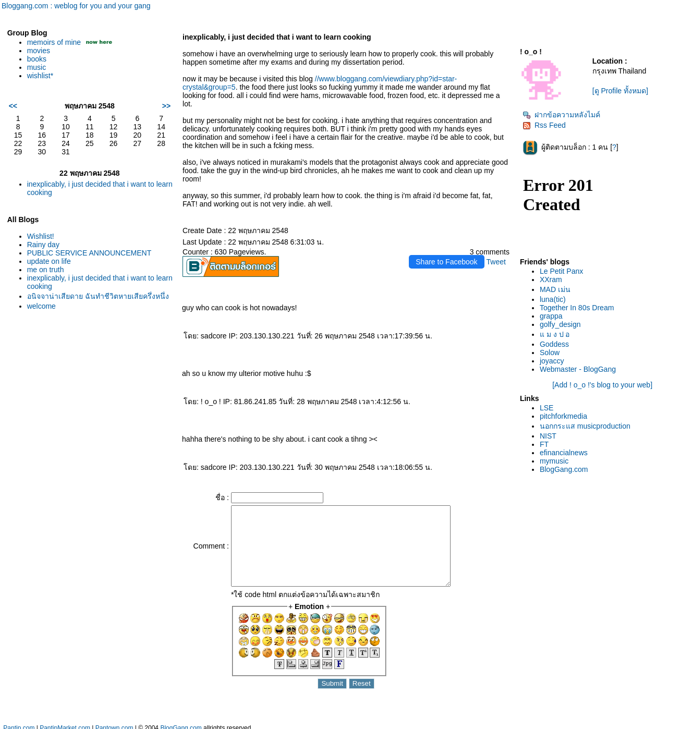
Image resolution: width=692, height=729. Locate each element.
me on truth (45, 269)
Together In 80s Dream (577, 307)
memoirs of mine (54, 42)
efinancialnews (564, 452)
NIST (548, 436)
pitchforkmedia (563, 416)
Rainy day (43, 244)
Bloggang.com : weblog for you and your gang (76, 6)
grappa (551, 316)
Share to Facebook (446, 262)
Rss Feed (544, 125)
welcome (41, 306)
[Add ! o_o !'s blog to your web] (602, 385)
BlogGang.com (564, 469)
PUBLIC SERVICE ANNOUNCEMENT (89, 253)
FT (544, 444)
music (36, 67)
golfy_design (560, 324)
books (36, 59)
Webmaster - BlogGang (578, 369)
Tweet (496, 262)
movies (38, 50)
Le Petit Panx (561, 271)
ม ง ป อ (555, 334)
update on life (49, 261)
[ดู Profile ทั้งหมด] (620, 91)
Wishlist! (40, 236)
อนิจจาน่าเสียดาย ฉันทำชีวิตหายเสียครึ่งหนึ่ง (98, 296)
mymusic (554, 461)
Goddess (554, 344)
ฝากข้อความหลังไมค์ (561, 115)
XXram (551, 279)
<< (13, 106)
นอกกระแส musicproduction (585, 426)
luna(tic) (553, 299)
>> (166, 106)
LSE (546, 408)
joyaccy (552, 361)
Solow (550, 352)
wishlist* (40, 75)
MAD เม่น (555, 289)
